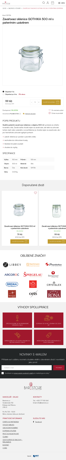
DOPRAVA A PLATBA (9, 431)
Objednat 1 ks (9, 92)
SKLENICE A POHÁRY (14, 8)
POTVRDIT (59, 367)
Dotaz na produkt (56, 113)
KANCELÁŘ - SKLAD (10, 397)
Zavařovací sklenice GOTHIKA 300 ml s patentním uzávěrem (19, 227)
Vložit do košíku (51, 102)
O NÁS (5, 448)
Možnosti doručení (29, 113)
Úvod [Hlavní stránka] (4, 8)
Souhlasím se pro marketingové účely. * (27, 373)
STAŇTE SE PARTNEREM (11, 422)
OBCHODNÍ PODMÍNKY (10, 428)
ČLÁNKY (5, 437)
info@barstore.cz (42, 403)
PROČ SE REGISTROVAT (11, 434)
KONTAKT (6, 445)
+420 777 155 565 (42, 400)
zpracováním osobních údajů (23, 373)
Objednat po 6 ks (11, 94)
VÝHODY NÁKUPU (8, 425)
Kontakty (37, 397)
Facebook (37, 422)
